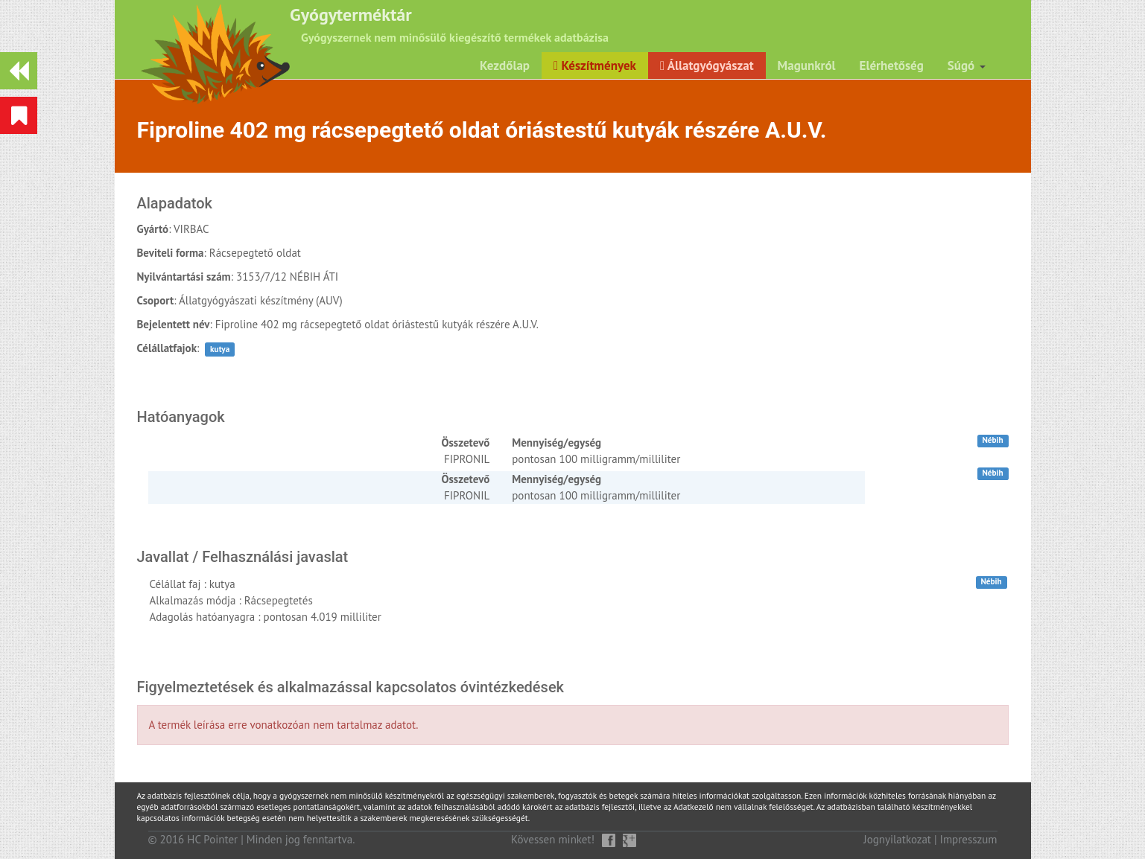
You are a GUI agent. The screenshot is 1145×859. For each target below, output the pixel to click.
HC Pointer (212, 839)
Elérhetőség (892, 65)
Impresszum (968, 839)
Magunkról (807, 65)
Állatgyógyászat (707, 65)
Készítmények (595, 65)
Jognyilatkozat (897, 839)
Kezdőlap (505, 65)
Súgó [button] (967, 65)
